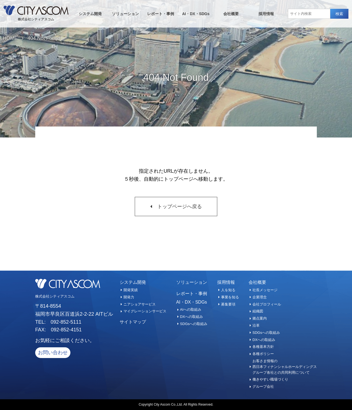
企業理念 (259, 297)
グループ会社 (263, 386)
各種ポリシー (263, 354)
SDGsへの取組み (194, 324)
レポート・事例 (160, 14)
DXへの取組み (191, 317)
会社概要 (231, 14)
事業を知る (230, 297)
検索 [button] (339, 14)
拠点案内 (259, 318)
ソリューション (125, 14)
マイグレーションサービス (144, 311)
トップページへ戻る (179, 206)
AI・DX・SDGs (196, 14)
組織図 (257, 311)
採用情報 (266, 14)
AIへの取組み (190, 309)
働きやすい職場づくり (270, 379)
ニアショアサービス (139, 304)
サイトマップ (133, 322)
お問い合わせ (53, 352)
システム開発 (90, 14)
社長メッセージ (264, 290)
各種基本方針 (263, 347)
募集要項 (228, 304)
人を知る (228, 290)
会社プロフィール (266, 304)
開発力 (128, 297)
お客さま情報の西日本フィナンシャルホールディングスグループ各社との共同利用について (284, 367)
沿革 (256, 325)
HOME (10, 38)
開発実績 (130, 290)
